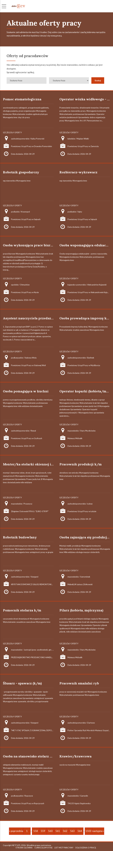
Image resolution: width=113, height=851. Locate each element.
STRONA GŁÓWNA (24, 847)
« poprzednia (16, 830)
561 (57, 830)
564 (80, 830)
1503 (88, 830)
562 (65, 830)
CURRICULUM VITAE (43, 847)
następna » (98, 830)
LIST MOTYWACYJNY (63, 847)
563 (72, 830)
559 (43, 830)
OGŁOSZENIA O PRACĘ (85, 847)
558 (35, 830)
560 (50, 830)
